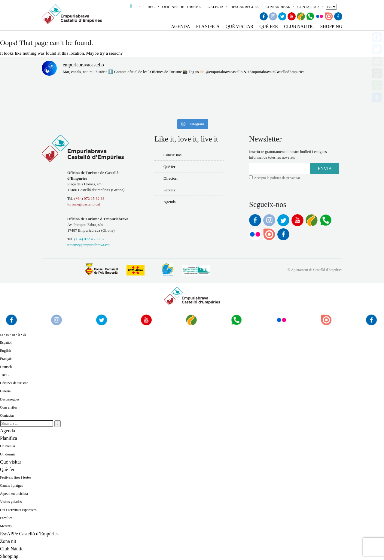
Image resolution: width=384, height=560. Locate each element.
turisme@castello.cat (83, 204)
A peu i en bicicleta (14, 494)
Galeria (216, 7)
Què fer (268, 26)
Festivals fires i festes (15, 477)
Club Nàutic (299, 26)
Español (6, 342)
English (5, 350)
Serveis (169, 190)
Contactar (308, 7)
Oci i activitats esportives (18, 510)
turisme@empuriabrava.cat (88, 244)
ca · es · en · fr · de (13, 334)
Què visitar (239, 26)
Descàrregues (244, 7)
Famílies (6, 518)
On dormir (7, 454)
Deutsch (6, 367)
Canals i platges (11, 485)
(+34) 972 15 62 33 (89, 198)
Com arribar (278, 7)
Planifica (208, 26)
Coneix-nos (172, 155)
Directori (170, 178)
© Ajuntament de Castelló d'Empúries (315, 270)
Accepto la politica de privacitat (277, 178)
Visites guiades (11, 502)
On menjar (7, 446)
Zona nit (8, 541)
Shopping (331, 26)
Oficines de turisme (181, 7)
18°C (149, 7)
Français (6, 359)
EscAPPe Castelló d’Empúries (29, 533)
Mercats (6, 526)
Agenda (180, 26)
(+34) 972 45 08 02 (89, 239)
